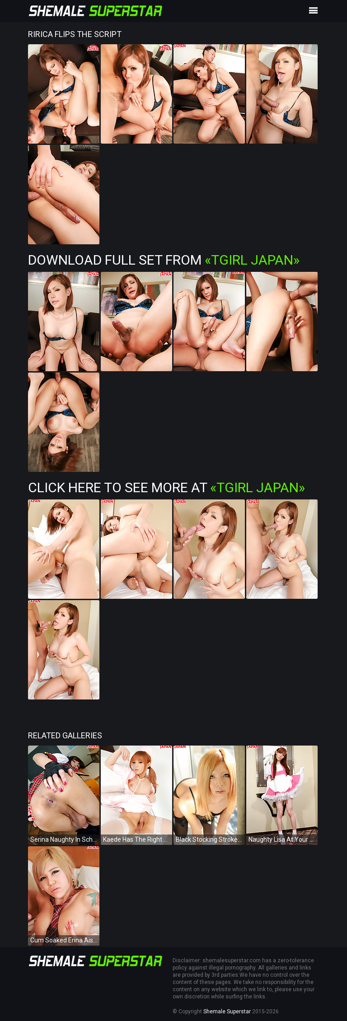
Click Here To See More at (166, 487)
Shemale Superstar (227, 1011)
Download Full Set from (164, 260)
